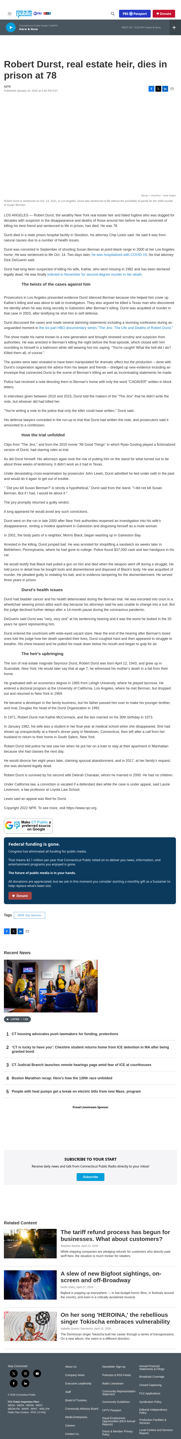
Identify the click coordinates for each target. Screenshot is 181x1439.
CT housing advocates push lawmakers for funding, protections (65, 1034)
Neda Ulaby (68, 1287)
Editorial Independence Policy (153, 1411)
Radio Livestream (113, 1383)
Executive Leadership (78, 1383)
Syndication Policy (150, 1401)
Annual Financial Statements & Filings (151, 1368)
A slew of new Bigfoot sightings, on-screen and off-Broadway (111, 1277)
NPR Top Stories (29, 915)
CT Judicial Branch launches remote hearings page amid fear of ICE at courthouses (81, 1065)
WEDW (30, 1405)
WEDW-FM (14, 1409)
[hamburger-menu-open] (9, 14)
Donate (165, 13)
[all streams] (175, 27)
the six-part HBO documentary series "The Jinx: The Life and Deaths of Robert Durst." (106, 328)
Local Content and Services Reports (156, 1432)
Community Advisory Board (81, 1408)
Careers (70, 1425)
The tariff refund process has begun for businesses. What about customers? (115, 1235)
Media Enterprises (76, 1417)
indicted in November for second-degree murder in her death (94, 274)
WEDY (39, 1405)
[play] (11, 27)
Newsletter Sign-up (113, 1366)
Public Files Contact (18, 1412)
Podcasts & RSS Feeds (116, 1375)
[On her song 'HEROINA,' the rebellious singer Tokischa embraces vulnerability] (30, 1326)
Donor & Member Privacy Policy (117, 1433)
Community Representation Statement (118, 1393)
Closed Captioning (150, 1385)
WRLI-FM (44, 1409)
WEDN (20, 1405)
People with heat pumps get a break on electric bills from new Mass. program (76, 1091)
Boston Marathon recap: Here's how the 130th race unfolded (62, 1078)
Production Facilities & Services (153, 1421)
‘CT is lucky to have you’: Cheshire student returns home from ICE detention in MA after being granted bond (90, 1049)
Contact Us (72, 1434)
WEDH (11, 1405)
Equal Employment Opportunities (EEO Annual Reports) (118, 1421)
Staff (68, 1392)
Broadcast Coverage (151, 1376)
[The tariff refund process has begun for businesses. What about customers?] (30, 1243)
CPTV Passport (111, 1410)
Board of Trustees (76, 1400)
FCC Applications (149, 1393)
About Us (71, 1366)
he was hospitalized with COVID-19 (119, 255)
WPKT (34, 1409)
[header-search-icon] (112, 13)
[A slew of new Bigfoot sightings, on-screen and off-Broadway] (30, 1285)
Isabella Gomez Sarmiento (77, 1328)
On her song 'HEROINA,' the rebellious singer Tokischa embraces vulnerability (115, 1318)
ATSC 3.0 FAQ (38, 1412)
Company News (75, 1375)
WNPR (25, 1409)
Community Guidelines (116, 1401)
